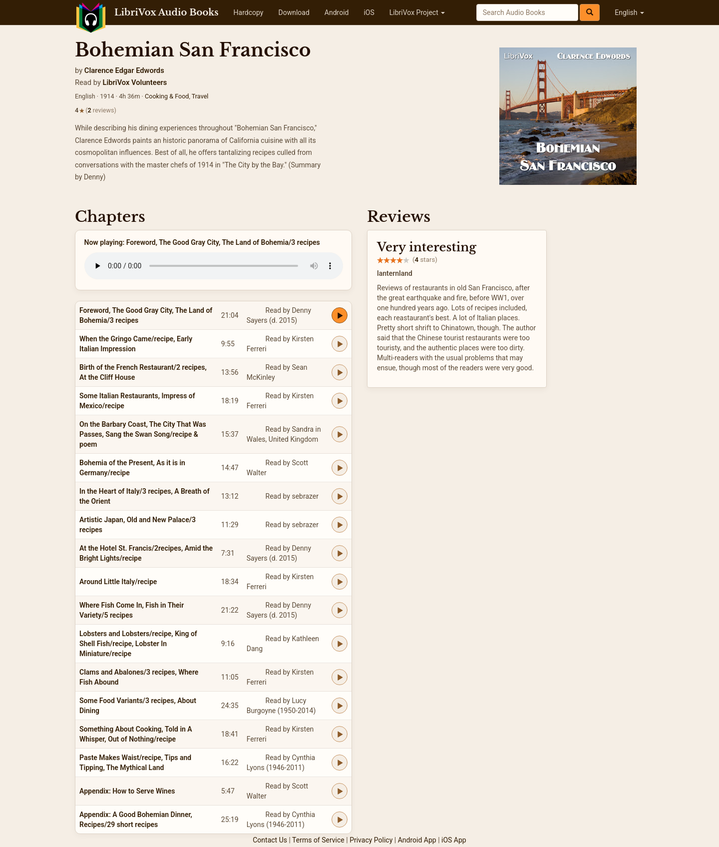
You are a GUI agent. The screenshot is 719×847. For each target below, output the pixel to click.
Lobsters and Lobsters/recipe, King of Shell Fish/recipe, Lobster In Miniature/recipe (138, 644)
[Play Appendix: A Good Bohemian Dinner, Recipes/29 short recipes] (340, 820)
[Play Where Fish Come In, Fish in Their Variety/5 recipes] (340, 610)
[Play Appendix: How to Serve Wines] (340, 791)
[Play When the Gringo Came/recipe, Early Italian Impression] (340, 344)
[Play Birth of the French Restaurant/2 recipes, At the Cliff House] (340, 372)
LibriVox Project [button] (417, 12)
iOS (368, 12)
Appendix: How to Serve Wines (127, 791)
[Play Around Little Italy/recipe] (340, 582)
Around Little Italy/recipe (118, 582)
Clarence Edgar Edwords (124, 70)
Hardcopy (249, 12)
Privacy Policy (371, 840)
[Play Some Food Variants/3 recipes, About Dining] (340, 706)
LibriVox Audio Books (166, 12)
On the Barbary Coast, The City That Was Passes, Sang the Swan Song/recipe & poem (142, 434)
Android (337, 12)
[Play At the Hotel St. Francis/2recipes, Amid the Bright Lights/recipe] (340, 553)
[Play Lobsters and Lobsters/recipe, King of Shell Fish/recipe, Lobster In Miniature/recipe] (340, 644)
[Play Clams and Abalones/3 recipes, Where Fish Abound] (340, 677)
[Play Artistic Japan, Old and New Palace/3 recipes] (340, 525)
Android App (417, 840)
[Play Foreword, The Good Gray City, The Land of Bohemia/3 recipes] (340, 315)
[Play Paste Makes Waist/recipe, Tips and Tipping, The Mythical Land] (340, 763)
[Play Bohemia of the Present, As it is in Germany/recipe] (340, 468)
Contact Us (270, 840)
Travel (200, 96)
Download (293, 12)
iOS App (453, 840)
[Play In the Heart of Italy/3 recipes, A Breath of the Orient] (340, 496)
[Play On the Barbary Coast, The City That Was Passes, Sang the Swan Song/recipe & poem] (340, 434)
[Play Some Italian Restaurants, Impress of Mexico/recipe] (340, 401)
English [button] (629, 12)
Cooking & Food (167, 96)
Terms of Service (318, 840)
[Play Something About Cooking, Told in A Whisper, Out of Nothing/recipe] (340, 734)
